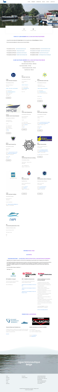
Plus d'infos (8, 97)
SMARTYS (31, 389)
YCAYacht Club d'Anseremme (27, 112)
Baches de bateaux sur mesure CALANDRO (38, 327)
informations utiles (33, 29)
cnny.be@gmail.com (26, 165)
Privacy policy (23, 376)
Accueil (29, 1)
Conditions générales (24, 377)
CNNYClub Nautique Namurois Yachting (28, 157)
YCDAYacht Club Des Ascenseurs (11, 80)
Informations (38, 1)
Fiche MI (25, 89)
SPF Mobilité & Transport (11, 279)
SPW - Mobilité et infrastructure (28, 279)
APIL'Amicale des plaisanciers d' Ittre (12, 225)
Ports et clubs (24, 29)
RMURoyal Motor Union (25, 178)
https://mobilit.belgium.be (9, 284)
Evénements (33, 1)
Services (43, 1)
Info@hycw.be (9, 127)
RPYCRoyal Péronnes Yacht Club (42, 80)
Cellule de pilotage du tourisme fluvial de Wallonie (43, 279)
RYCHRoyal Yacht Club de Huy (42, 112)
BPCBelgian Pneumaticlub (41, 144)
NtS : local (40, 98)
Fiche (10, 94)
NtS (8, 95)
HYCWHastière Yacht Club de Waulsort (12, 115)
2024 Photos (53, 1)
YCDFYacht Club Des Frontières (11, 194)
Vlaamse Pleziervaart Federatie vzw (13, 327)
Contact (47, 1)
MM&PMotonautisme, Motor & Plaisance (44, 178)
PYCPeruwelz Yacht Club (26, 76)
